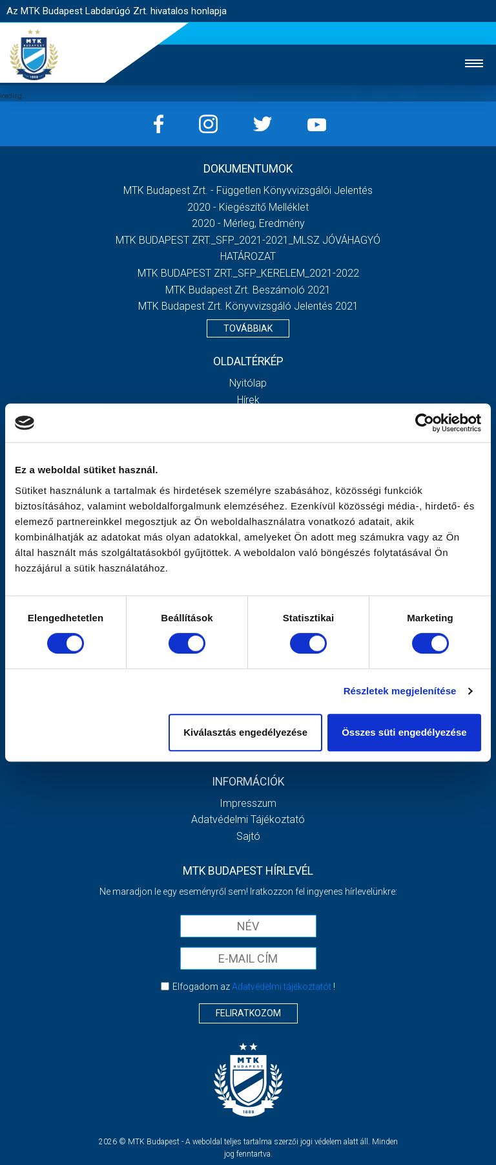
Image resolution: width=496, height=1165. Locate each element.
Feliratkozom (248, 1013)
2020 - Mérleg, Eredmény (248, 223)
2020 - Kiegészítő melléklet (248, 207)
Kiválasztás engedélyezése (245, 732)
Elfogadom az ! (253, 986)
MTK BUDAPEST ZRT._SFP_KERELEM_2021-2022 (248, 273)
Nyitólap (248, 383)
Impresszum (248, 803)
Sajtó (248, 836)
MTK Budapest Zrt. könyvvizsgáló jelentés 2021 (248, 306)
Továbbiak (248, 328)
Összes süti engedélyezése (404, 732)
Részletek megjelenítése (400, 690)
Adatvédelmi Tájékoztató (248, 819)
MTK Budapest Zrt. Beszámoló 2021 (248, 290)
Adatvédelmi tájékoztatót (281, 986)
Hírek (248, 400)
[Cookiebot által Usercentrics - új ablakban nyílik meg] (424, 423)
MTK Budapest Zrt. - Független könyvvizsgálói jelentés (248, 190)
